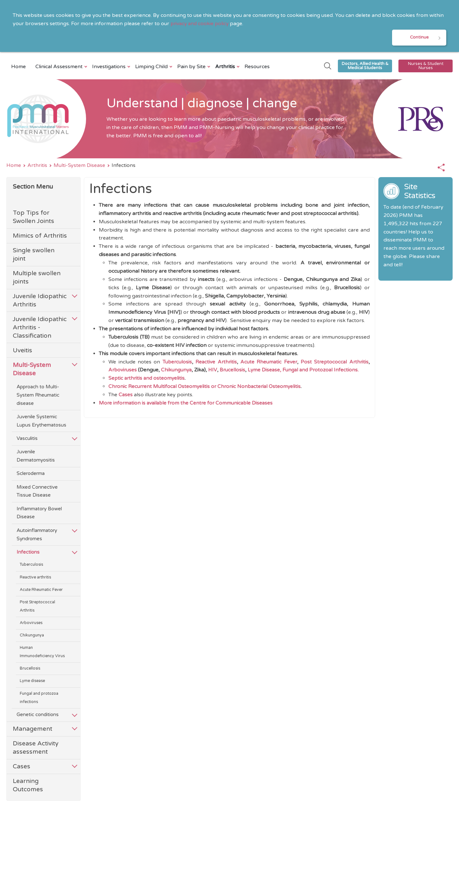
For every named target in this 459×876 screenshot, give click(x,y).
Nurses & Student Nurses (425, 66)
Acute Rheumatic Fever (41, 590)
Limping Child (152, 67)
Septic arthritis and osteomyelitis (147, 379)
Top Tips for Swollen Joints (33, 218)
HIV (214, 370)
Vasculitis (27, 439)
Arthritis (226, 67)
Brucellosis (30, 669)
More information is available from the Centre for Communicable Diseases (188, 403)
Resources (257, 67)
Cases (21, 767)
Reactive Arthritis (215, 362)
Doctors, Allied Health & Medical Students (365, 66)
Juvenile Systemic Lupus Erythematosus (41, 421)
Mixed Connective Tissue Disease (37, 492)
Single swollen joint (34, 255)
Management (32, 729)
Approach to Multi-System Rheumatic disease (38, 395)
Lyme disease (32, 681)
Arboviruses (31, 623)
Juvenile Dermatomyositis (36, 457)
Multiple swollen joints (37, 278)
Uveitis (22, 351)
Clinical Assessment (59, 67)
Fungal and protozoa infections (39, 698)
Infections (28, 553)
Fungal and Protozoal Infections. (324, 370)
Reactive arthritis (35, 578)
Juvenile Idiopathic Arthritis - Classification (40, 328)
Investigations (109, 67)
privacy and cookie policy (201, 23)
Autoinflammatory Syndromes (37, 535)
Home (18, 67)
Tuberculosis (31, 565)
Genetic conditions (38, 715)
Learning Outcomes (28, 786)
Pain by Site (192, 67)
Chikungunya (32, 636)
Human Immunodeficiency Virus (42, 652)
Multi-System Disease (79, 166)
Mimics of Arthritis (40, 236)
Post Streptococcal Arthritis (37, 607)
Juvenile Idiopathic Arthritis (40, 301)
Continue (419, 37)
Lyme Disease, (267, 370)
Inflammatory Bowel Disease (39, 513)
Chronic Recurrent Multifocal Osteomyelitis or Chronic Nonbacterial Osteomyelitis (206, 387)
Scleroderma (31, 474)
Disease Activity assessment (35, 748)
